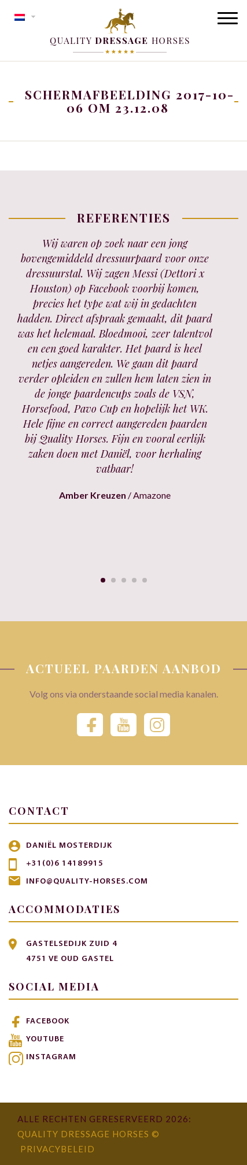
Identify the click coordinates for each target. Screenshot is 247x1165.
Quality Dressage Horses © (88, 1134)
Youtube (45, 1039)
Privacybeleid (57, 1149)
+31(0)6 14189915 (65, 863)
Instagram (51, 1057)
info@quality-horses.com (87, 881)
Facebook (47, 1021)
